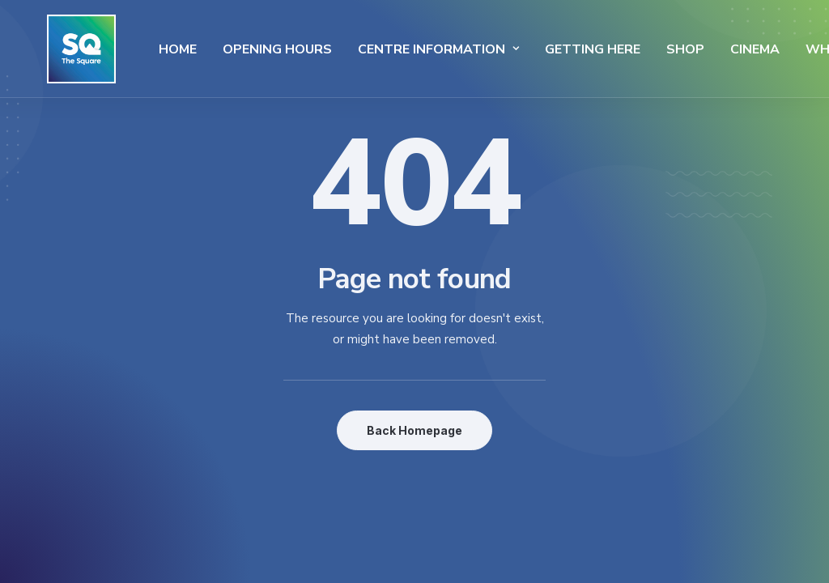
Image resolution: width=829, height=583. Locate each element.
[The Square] (60, 49)
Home (136, 49)
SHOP (643, 49)
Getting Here (550, 49)
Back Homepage (414, 430)
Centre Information (396, 49)
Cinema (713, 49)
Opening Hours (235, 49)
